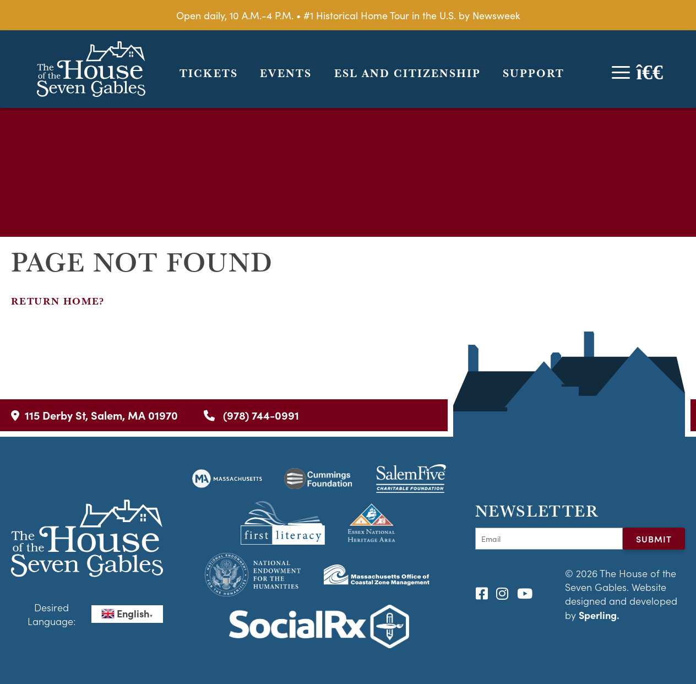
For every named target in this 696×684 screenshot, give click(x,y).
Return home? (58, 301)
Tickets (209, 73)
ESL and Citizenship (407, 73)
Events (286, 73)
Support (533, 73)
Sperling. (599, 615)
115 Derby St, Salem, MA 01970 (94, 415)
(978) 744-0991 (251, 415)
